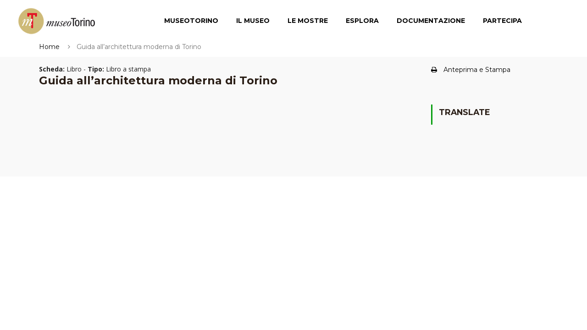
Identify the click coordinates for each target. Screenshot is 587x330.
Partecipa (502, 20)
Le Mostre (308, 20)
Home (49, 47)
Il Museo (253, 20)
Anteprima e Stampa (470, 70)
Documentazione (431, 20)
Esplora (362, 20)
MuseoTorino (191, 20)
